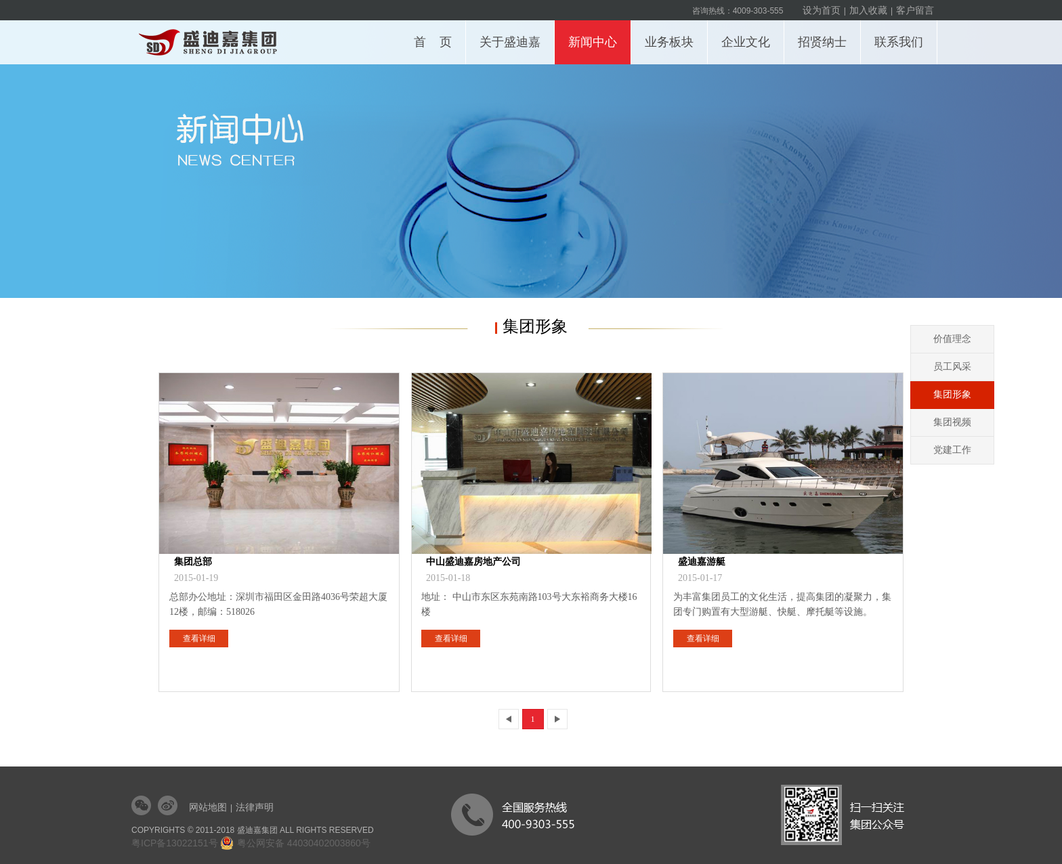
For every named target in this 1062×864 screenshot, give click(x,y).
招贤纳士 (826, 34)
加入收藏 (868, 10)
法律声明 (255, 807)
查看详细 (199, 638)
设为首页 (822, 10)
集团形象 (952, 394)
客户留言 (915, 10)
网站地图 (208, 807)
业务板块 (673, 34)
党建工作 (952, 450)
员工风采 (952, 367)
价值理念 (952, 339)
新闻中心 (596, 34)
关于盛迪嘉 (514, 34)
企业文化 (749, 34)
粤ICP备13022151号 (174, 843)
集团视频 (952, 422)
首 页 (433, 42)
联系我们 (902, 34)
